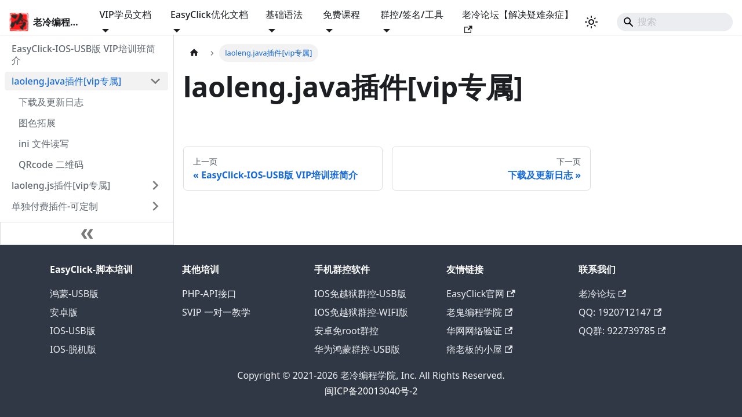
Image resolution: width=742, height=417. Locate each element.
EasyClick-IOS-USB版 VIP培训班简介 (83, 54)
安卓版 (64, 312)
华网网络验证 (479, 330)
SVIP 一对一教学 (216, 312)
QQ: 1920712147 (620, 312)
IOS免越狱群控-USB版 (360, 293)
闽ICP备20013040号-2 (371, 391)
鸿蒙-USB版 (74, 293)
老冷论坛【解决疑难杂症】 (517, 20)
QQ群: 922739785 (622, 330)
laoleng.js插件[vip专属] (61, 185)
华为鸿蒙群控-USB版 (357, 349)
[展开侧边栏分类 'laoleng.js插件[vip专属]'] (155, 185)
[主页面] (194, 53)
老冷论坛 (602, 293)
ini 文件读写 (44, 143)
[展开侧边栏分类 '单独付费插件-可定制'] (155, 206)
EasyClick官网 (480, 293)
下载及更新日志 (51, 102)
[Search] (675, 22)
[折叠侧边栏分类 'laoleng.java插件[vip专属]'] (155, 81)
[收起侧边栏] (87, 233)
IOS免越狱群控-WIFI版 (361, 312)
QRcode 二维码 (51, 164)
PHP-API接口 (209, 293)
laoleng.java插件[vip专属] (66, 81)
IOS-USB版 (73, 330)
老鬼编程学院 (479, 312)
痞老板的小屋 (479, 349)
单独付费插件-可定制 (55, 206)
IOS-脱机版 (73, 349)
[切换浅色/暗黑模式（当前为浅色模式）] (591, 22)
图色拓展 (37, 122)
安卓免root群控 (346, 330)
